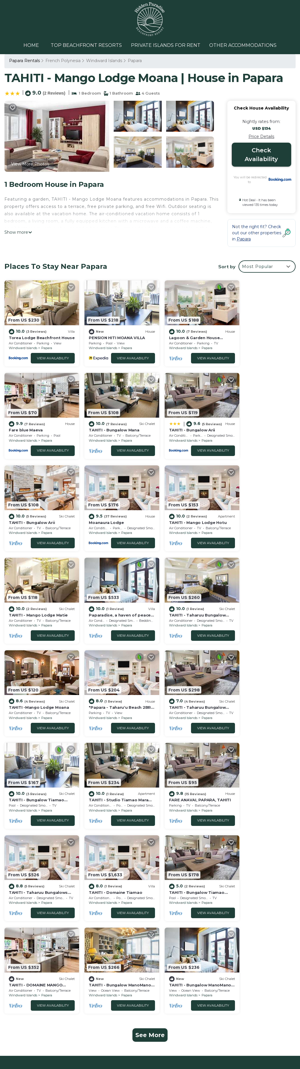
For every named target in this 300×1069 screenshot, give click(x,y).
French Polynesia (63, 60)
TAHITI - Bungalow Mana (34, 423)
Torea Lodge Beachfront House (190, 891)
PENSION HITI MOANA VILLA (111, 334)
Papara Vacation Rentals (37, 891)
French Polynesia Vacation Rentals (40, 920)
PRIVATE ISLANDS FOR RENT (165, 45)
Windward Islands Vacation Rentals (40, 904)
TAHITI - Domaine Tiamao (257, 689)
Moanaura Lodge (248, 423)
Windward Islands (104, 60)
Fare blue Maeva (248, 334)
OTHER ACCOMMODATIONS (243, 45)
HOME (31, 45)
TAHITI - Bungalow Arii (106, 423)
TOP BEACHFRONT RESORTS (86, 45)
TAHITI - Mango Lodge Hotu (38, 511)
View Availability (48, 354)
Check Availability (261, 155)
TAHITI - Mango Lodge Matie (112, 511)
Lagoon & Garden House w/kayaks (193, 910)
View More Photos (30, 164)
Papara (135, 60)
